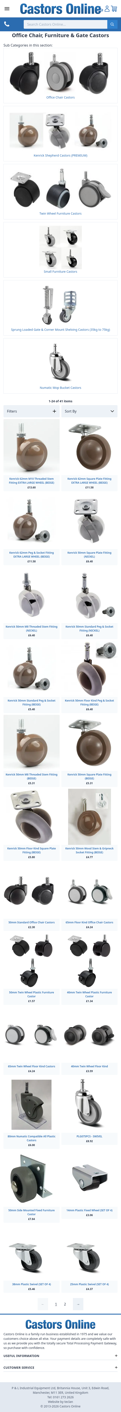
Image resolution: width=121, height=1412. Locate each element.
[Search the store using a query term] (65, 24)
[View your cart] (114, 8)
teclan (68, 1402)
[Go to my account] (100, 8)
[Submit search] (112, 24)
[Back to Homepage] (60, 8)
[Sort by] (89, 411)
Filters (12, 411)
